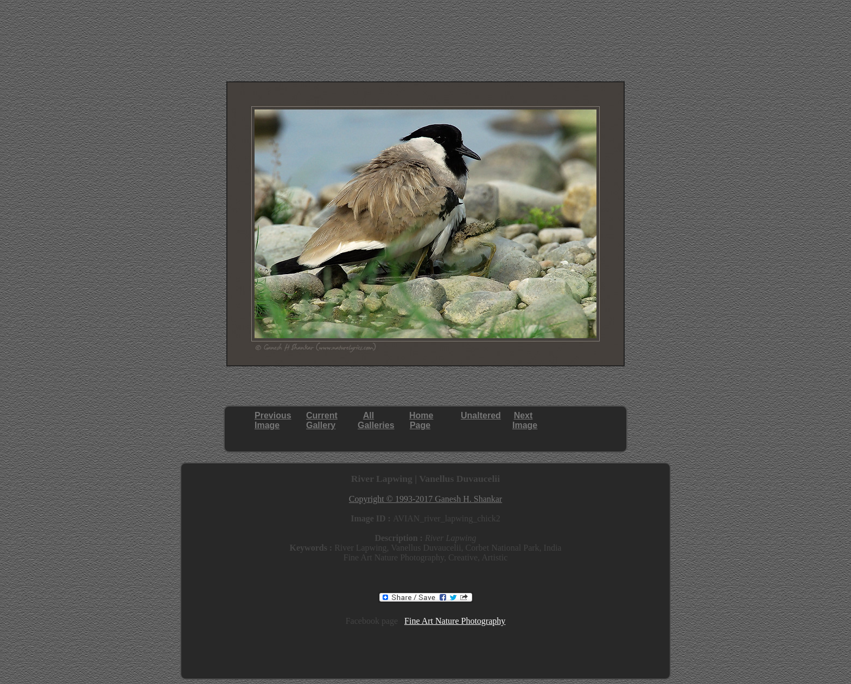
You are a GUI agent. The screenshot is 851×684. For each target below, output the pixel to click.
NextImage (524, 420)
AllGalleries (376, 420)
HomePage (421, 420)
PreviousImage (273, 420)
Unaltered (481, 415)
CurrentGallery (322, 420)
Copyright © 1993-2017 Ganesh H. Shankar (425, 499)
